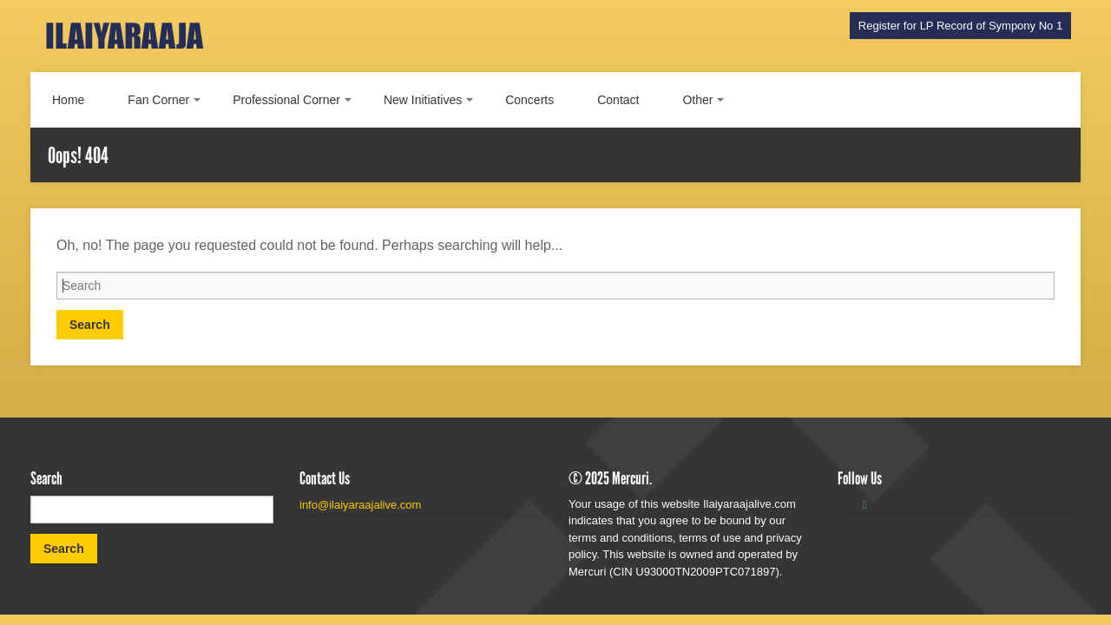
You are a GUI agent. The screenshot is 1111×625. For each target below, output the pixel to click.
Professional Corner (286, 100)
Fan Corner (158, 100)
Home (68, 100)
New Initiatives (423, 100)
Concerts (529, 100)
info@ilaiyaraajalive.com (360, 504)
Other (697, 100)
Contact (618, 100)
